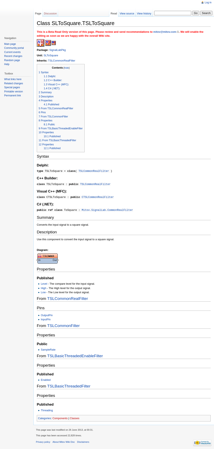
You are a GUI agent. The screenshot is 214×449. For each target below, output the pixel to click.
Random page (12, 60)
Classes (74, 417)
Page (38, 13)
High (43, 287)
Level (44, 282)
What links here (13, 79)
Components (60, 417)
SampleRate (48, 348)
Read (114, 13)
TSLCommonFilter (63, 325)
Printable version (13, 91)
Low (43, 291)
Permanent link (12, 95)
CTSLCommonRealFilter (98, 196)
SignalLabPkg (57, 50)
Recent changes (13, 56)
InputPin (46, 318)
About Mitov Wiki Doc (64, 441)
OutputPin (47, 314)
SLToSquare (51, 55)
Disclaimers (83, 441)
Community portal (14, 48)
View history (144, 13)
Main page (10, 44)
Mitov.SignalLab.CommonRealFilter (107, 209)
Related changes (13, 83)
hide (66, 68)
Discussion (50, 13)
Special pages (12, 87)
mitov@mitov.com (164, 31)
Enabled (46, 379)
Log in (208, 2)
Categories (44, 417)
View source (127, 13)
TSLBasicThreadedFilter (68, 385)
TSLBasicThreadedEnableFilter (75, 355)
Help (6, 64)
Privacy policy (43, 441)
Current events (12, 52)
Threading (47, 409)
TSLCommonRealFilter (61, 60)
